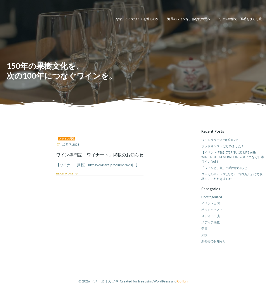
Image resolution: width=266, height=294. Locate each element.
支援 (204, 235)
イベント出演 (210, 203)
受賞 (204, 228)
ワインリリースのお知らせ (219, 140)
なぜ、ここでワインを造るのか (137, 19)
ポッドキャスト (212, 210)
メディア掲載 (67, 138)
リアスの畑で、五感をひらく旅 (240, 19)
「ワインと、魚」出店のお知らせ (224, 168)
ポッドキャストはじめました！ (222, 146)
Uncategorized (211, 197)
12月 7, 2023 (67, 144)
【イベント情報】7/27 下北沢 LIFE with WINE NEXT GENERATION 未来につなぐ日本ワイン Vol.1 (232, 157)
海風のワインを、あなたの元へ (188, 19)
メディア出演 (210, 216)
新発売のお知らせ (213, 241)
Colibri (182, 281)
